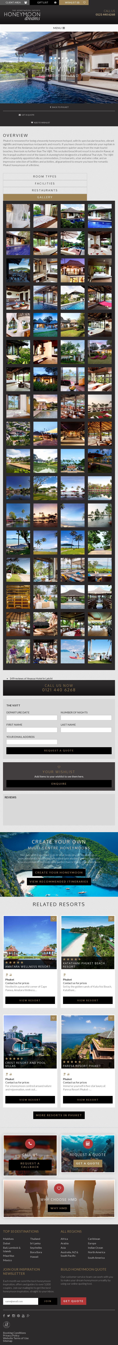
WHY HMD (59, 1186)
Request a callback (30, 1143)
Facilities (87, 169)
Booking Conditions (14, 1311)
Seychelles (36, 1226)
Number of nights (74, 690)
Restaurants (31, 175)
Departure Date (17, 690)
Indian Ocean (95, 1226)
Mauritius (8, 1234)
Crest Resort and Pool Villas (25, 1043)
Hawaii (34, 1235)
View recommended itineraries (59, 860)
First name (14, 703)
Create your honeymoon (59, 851)
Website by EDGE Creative (18, 1338)
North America (96, 1230)
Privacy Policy (11, 1314)
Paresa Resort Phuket (82, 1044)
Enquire (59, 762)
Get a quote (88, 1141)
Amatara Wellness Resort (28, 945)
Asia (63, 1226)
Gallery (87, 175)
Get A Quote (22, 115)
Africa (64, 1217)
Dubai (6, 1221)
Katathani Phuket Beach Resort (84, 943)
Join (47, 1279)
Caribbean (94, 1217)
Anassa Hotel (34, 657)
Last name (68, 703)
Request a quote (59, 729)
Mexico (7, 1238)
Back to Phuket (59, 107)
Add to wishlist (59, 115)
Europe (92, 1221)
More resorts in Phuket (59, 1093)
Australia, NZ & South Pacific (69, 1232)
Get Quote (73, 1279)
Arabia (65, 1221)
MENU (59, 27)
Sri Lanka (35, 1221)
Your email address (20, 715)
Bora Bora (36, 1230)
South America (96, 1236)
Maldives (8, 1217)
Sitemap (7, 1319)
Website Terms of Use (16, 1316)
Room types (31, 169)
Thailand (35, 1217)
